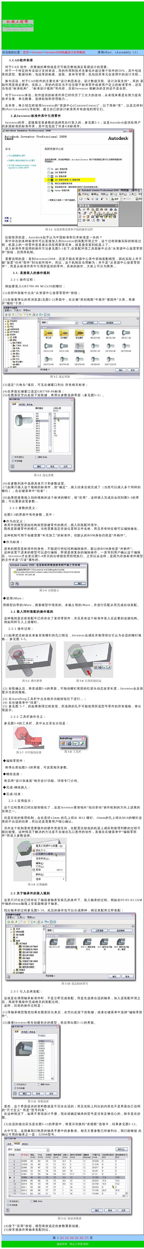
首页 (26, 52)
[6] (81, 1237)
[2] (62, 1237)
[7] (86, 1237)
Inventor (37, 52)
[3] (67, 1237)
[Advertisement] (92, 25)
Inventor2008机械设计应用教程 (65, 52)
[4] (71, 1237)
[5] (76, 1237)
